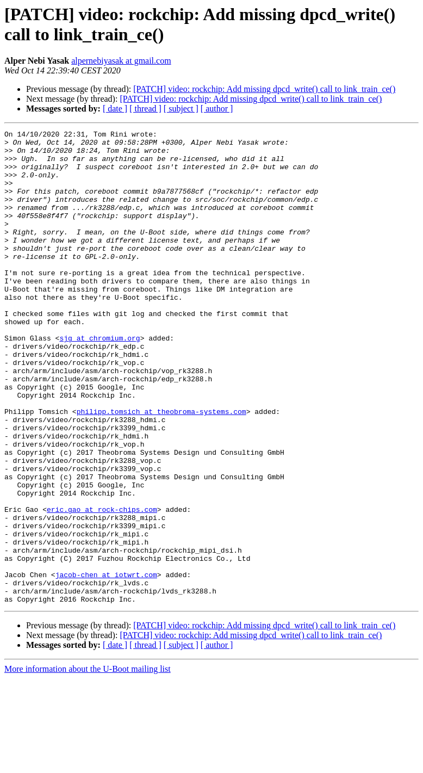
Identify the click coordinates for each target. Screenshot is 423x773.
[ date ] (115, 108)
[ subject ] (181, 108)
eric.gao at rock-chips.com (102, 586)
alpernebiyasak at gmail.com (121, 60)
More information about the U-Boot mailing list (87, 763)
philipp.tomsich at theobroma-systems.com (161, 468)
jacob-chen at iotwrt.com (106, 664)
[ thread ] (145, 108)
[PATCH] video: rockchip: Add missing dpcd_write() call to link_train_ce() (264, 89)
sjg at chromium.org (99, 380)
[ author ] (217, 108)
